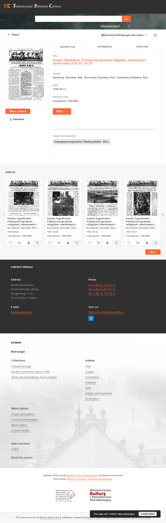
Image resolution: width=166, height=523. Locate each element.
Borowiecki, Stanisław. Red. (99, 77)
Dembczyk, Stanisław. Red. (68, 77)
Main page (18, 351)
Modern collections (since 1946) (30, 371)
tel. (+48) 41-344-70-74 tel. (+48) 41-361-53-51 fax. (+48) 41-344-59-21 (102, 289)
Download (16, 119)
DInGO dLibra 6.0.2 (50, 517)
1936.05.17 (59, 89)
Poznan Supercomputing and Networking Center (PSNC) (118, 517)
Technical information (24, 419)
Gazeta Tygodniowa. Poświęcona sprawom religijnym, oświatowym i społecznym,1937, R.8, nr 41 (102, 221)
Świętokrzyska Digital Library (82, 475)
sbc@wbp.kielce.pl (21, 312)
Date (88, 388)
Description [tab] (67, 47)
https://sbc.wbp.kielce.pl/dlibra (105, 312)
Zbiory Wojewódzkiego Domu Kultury (34, 377)
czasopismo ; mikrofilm (65, 100)
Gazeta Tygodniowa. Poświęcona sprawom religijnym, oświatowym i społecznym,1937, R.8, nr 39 (23, 221)
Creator (89, 371)
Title (87, 366)
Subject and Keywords (98, 393)
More (153, 252)
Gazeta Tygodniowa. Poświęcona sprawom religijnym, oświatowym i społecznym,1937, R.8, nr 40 (63, 221)
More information (126, 514)
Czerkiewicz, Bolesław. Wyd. (132, 77)
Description (92, 398)
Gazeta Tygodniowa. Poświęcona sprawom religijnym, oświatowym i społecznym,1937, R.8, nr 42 (142, 221)
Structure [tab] (142, 47)
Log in (15, 448)
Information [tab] (105, 47)
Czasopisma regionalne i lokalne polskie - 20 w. (82, 141)
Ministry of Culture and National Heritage (89, 479)
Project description (22, 414)
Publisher (90, 382)
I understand (147, 514)
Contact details (20, 430)
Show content (17, 111)
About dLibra (19, 425)
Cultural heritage (21, 366)
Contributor (92, 377)
